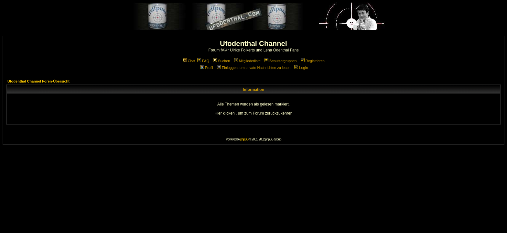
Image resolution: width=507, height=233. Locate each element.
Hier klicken (225, 113)
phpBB (244, 139)
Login (301, 68)
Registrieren (313, 61)
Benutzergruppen (280, 61)
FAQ (203, 61)
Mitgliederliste (247, 61)
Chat (189, 61)
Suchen (221, 61)
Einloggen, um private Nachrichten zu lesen (253, 68)
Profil (206, 68)
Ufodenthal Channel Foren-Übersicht (38, 81)
